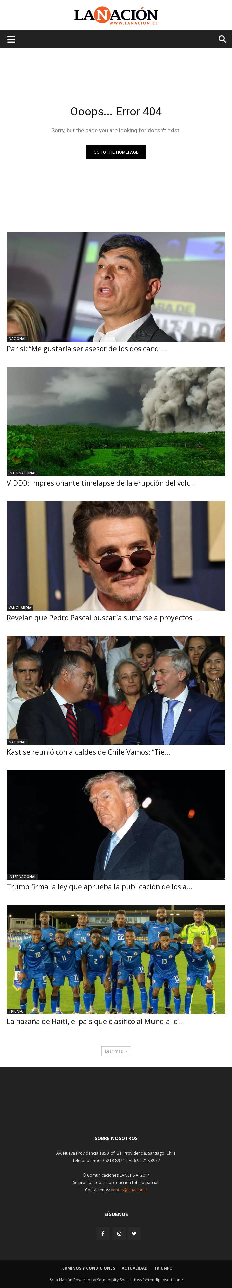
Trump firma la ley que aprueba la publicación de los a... (100, 886)
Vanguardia (20, 607)
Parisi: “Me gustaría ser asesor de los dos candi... (87, 348)
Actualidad (135, 1268)
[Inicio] (116, 1114)
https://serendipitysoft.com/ (156, 1280)
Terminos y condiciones (87, 1268)
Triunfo (16, 1011)
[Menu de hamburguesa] (11, 39)
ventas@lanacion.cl (129, 1190)
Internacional (22, 473)
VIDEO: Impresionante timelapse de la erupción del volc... (101, 483)
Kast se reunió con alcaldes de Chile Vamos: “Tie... (89, 752)
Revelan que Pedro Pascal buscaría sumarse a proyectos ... (103, 617)
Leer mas (116, 1051)
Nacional (17, 338)
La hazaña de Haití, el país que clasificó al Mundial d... (95, 1021)
